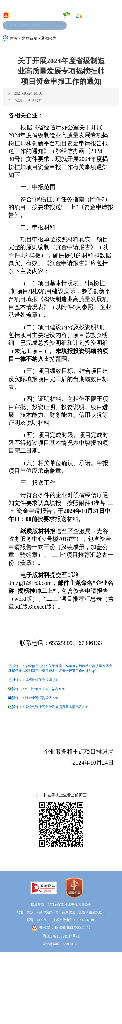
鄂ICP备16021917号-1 (61, 957)
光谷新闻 (29, 38)
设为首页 (91, 5)
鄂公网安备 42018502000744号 (61, 948)
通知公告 (49, 38)
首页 (14, 38)
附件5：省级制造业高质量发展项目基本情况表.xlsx (50, 707)
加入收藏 (74, 5)
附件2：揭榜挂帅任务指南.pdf (35, 680)
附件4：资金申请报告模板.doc (35, 698)
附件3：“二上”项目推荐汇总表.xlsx (39, 689)
